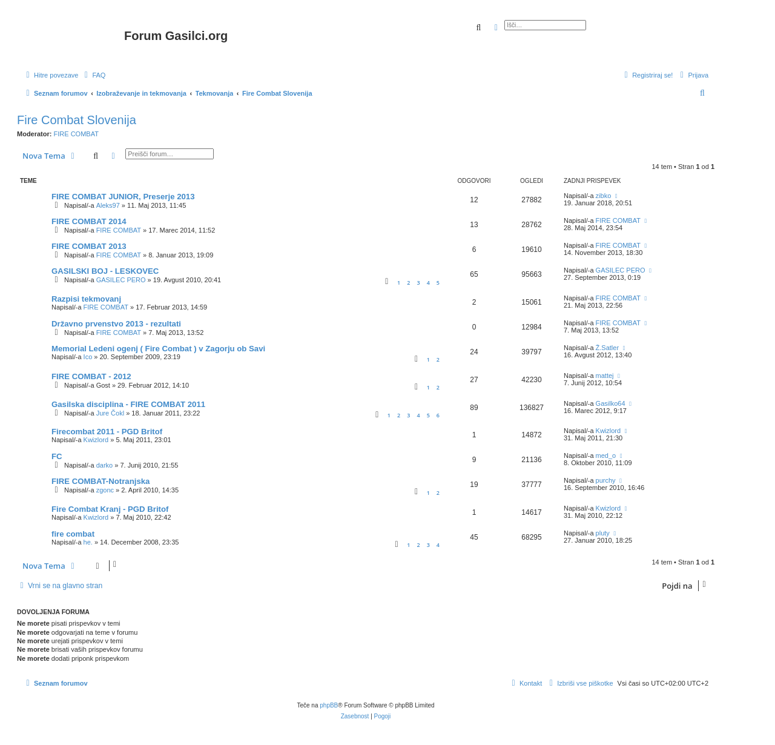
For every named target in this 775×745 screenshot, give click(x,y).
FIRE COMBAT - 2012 (91, 376)
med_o (606, 455)
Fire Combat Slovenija (76, 120)
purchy (606, 480)
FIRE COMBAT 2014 (89, 221)
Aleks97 (108, 205)
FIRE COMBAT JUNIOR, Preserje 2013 (122, 196)
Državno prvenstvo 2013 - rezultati (116, 323)
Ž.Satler (607, 347)
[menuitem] (93, 75)
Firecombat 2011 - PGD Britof (106, 431)
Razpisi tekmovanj (86, 298)
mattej (605, 375)
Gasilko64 (610, 403)
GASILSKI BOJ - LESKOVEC (105, 271)
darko (104, 465)
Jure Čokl (110, 413)
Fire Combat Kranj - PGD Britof (109, 509)
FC (56, 456)
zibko (604, 195)
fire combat (72, 533)
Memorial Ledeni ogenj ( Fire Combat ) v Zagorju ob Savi (158, 348)
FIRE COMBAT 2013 (89, 246)
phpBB (329, 705)
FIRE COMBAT (76, 133)
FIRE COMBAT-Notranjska (100, 481)
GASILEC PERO (121, 279)
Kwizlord (96, 439)
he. (88, 542)
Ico (88, 356)
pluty (603, 533)
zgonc (105, 490)
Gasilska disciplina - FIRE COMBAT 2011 (128, 404)
